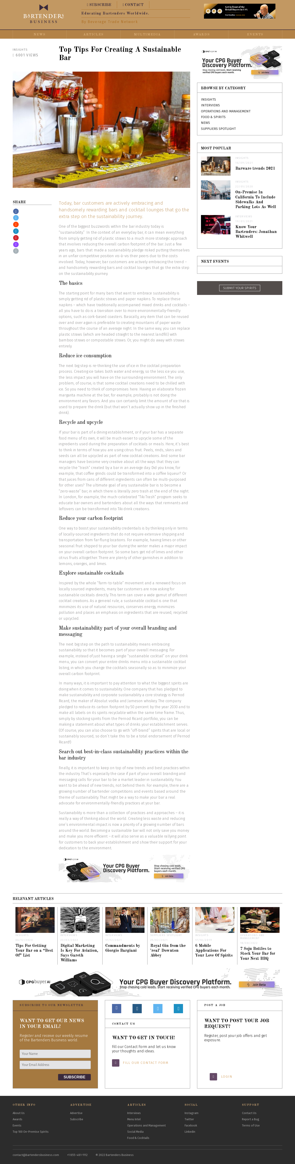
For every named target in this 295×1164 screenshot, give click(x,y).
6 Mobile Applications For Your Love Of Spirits (214, 950)
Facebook (191, 1125)
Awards (201, 34)
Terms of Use (251, 1125)
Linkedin (190, 1131)
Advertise (76, 1113)
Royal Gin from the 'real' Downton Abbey (168, 950)
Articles (93, 34)
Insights (20, 49)
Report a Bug (250, 1119)
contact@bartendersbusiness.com (36, 1155)
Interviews (210, 105)
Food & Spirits (213, 117)
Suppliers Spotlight (218, 129)
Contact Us (249, 1113)
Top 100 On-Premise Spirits (31, 1131)
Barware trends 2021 (255, 169)
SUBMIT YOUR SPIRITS (239, 288)
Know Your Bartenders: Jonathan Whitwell (256, 232)
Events (255, 34)
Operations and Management (226, 111)
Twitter (189, 1119)
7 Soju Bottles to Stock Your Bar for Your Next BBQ (257, 953)
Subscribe (76, 1119)
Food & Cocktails (138, 1138)
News (39, 34)
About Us (19, 1113)
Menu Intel (134, 1119)
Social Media (135, 1131)
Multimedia (147, 34)
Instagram (191, 1113)
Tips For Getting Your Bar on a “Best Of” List (34, 950)
